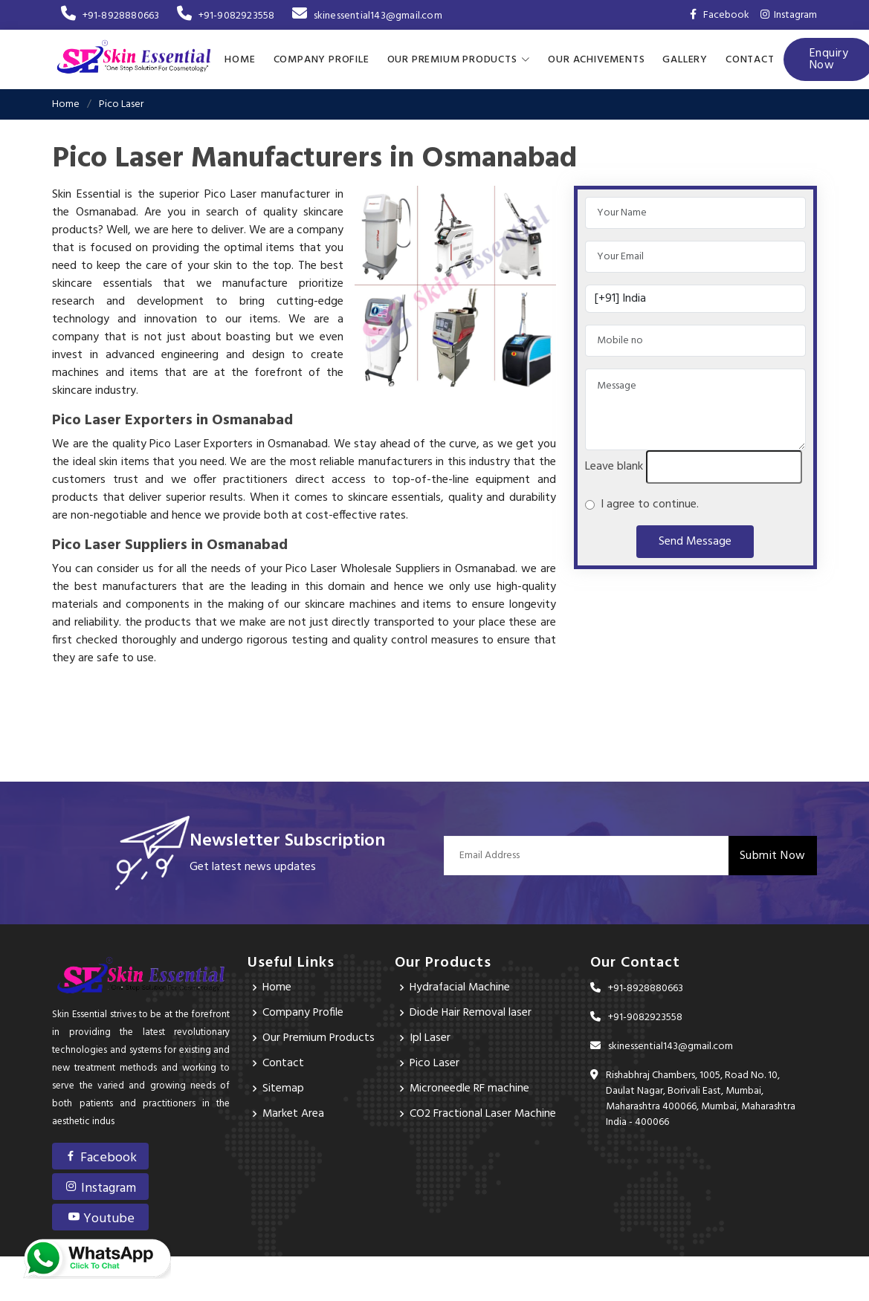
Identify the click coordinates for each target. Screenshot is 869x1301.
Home (239, 59)
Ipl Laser (430, 1038)
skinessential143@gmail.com (367, 16)
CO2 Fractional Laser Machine (484, 1114)
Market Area (293, 1114)
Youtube (101, 1219)
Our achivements (596, 59)
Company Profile (321, 59)
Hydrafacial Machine (461, 987)
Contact (750, 59)
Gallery (685, 59)
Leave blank (614, 467)
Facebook (100, 1158)
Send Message (695, 541)
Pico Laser (435, 1063)
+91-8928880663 (110, 16)
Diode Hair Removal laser (471, 1013)
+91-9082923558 (225, 16)
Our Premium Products (319, 1038)
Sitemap (283, 1088)
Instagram (788, 15)
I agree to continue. (647, 504)
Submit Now (773, 855)
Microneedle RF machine (470, 1088)
